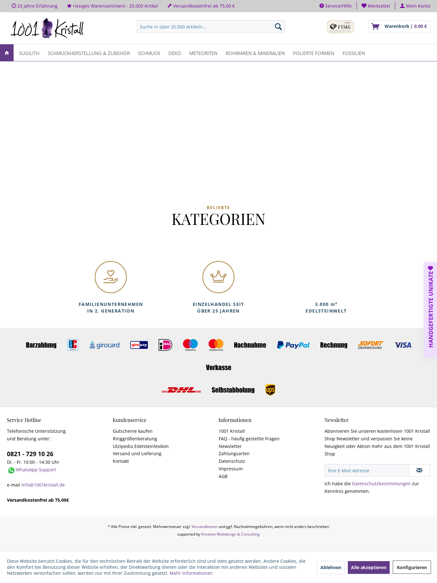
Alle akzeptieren (368, 567)
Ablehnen (330, 567)
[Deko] (174, 52)
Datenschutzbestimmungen (381, 484)
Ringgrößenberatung (135, 439)
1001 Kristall (232, 431)
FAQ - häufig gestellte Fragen (249, 439)
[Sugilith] (29, 52)
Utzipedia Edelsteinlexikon (141, 446)
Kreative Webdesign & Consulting (230, 534)
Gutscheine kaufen (133, 431)
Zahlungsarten (234, 453)
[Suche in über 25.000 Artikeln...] (211, 26)
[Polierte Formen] (313, 52)
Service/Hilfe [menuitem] (335, 6)
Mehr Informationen (191, 573)
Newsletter (230, 446)
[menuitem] (376, 6)
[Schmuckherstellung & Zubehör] (89, 52)
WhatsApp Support (36, 470)
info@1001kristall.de (43, 485)
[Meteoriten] (203, 52)
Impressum (231, 469)
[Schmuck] (149, 52)
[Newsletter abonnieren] (419, 470)
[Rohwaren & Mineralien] (255, 52)
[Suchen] (278, 26)
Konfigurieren (412, 567)
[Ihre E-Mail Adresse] (367, 470)
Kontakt (121, 461)
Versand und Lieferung (137, 453)
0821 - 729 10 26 (30, 454)
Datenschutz (232, 461)
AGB (223, 476)
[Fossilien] (353, 52)
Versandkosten (204, 526)
